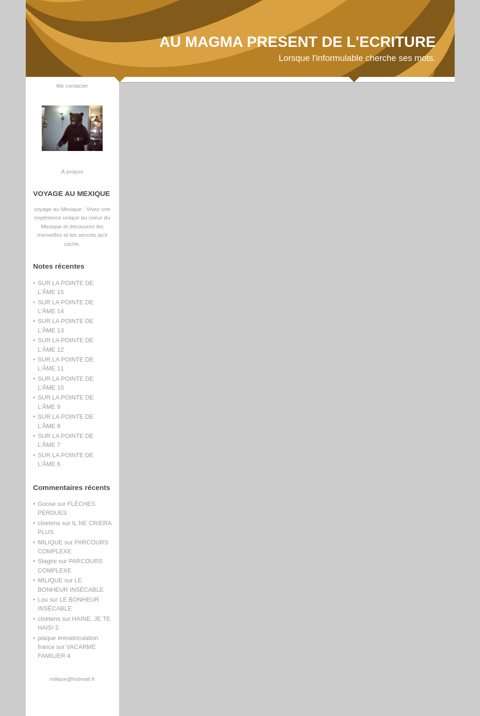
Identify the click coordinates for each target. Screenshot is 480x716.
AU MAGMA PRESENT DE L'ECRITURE (297, 41)
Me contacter (72, 86)
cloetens (49, 523)
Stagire (47, 561)
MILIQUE (50, 542)
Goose (47, 503)
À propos (72, 171)
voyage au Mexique (58, 209)
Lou (43, 599)
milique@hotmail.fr (72, 679)
